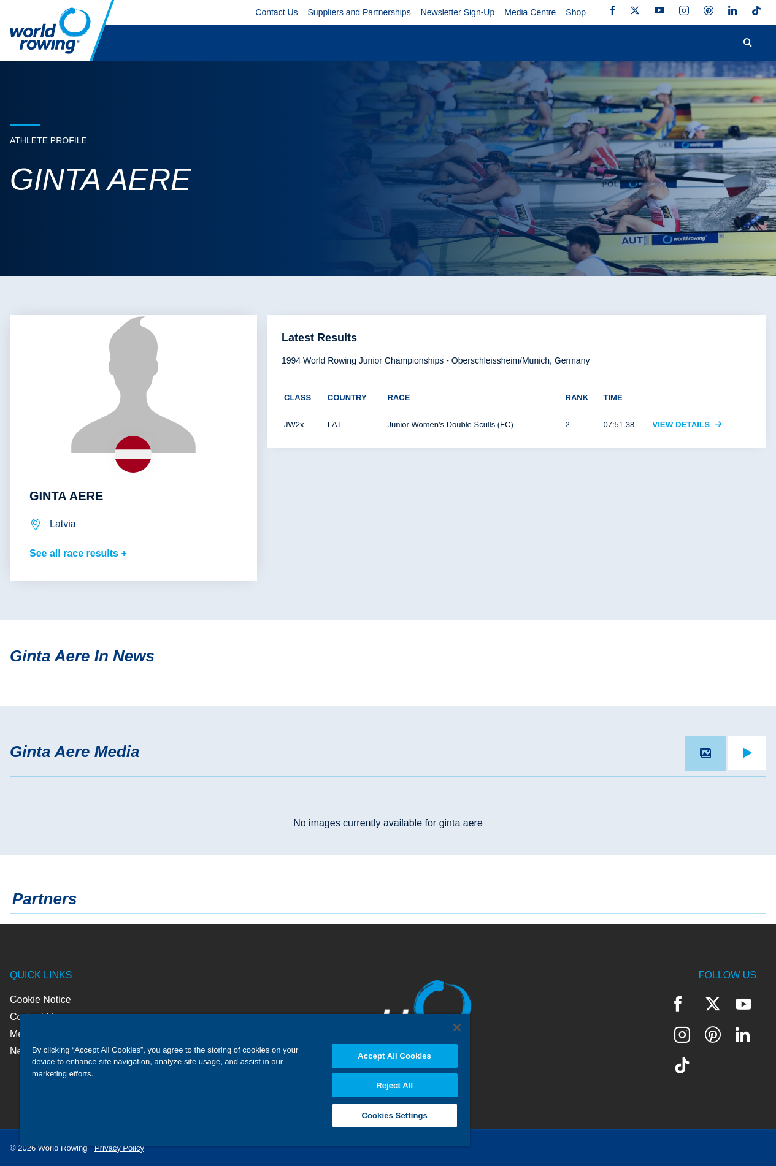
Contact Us (276, 12)
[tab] (705, 753)
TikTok (756, 10)
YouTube (659, 10)
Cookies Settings (394, 1114)
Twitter (635, 10)
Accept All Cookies (394, 1054)
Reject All (394, 1084)
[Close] (457, 1026)
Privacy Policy (119, 1148)
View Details (687, 424)
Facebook (612, 10)
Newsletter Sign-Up (458, 12)
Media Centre (530, 12)
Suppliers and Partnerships (359, 12)
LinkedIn (732, 10)
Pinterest (708, 10)
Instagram (684, 10)
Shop (576, 12)
